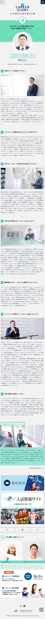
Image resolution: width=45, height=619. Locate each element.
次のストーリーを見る (37, 529)
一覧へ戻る (22, 529)
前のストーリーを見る (7, 529)
